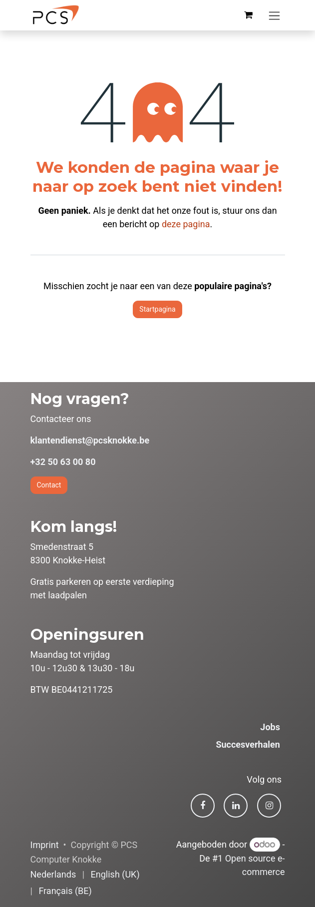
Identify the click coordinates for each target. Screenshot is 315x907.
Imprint (44, 845)
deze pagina (186, 224)
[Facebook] (203, 806)
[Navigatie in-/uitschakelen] (274, 15)
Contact (49, 485)
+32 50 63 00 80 (63, 461)
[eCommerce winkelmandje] (249, 15)
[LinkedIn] (236, 806)
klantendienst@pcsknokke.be (90, 440)
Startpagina (157, 309)
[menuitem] (53, 874)
